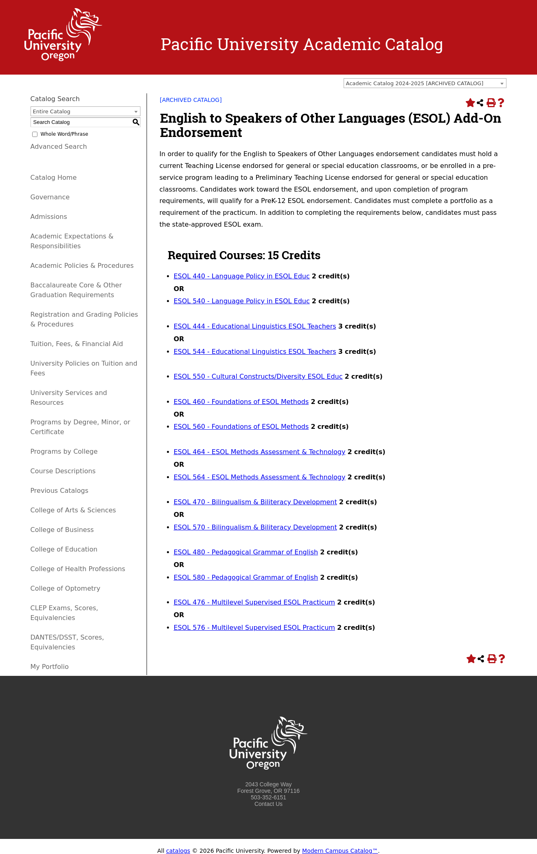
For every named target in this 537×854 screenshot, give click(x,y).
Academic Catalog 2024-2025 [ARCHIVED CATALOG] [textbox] (415, 83)
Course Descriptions (63, 471)
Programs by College (64, 451)
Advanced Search (59, 146)
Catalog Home (54, 177)
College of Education (64, 549)
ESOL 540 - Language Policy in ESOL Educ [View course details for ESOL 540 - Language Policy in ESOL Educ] (242, 301)
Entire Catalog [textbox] (51, 111)
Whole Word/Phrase (64, 134)
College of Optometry (66, 588)
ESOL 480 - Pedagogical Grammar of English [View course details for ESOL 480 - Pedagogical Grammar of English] (246, 552)
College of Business (62, 530)
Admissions (49, 217)
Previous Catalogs (59, 490)
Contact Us (268, 804)
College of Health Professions (78, 569)
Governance (50, 197)
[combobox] (425, 83)
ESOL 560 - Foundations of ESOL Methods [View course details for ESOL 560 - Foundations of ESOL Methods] (241, 426)
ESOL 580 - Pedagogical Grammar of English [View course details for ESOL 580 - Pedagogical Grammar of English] (246, 577)
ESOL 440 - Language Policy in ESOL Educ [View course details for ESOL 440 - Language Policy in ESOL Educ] (242, 276)
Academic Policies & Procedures (82, 265)
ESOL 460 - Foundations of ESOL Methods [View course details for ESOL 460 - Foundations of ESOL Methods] (241, 402)
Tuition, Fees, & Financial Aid (77, 344)
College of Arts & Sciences (73, 510)
